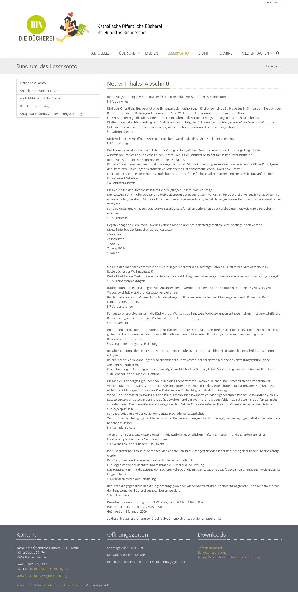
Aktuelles (100, 53)
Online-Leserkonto (33, 83)
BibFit (203, 53)
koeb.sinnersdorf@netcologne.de (48, 569)
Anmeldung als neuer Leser (39, 91)
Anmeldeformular (210, 548)
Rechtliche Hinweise (69, 585)
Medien (151, 53)
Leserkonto (178, 53)
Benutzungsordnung (34, 106)
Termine (225, 53)
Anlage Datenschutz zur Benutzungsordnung (51, 114)
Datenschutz (44, 585)
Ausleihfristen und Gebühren (40, 98)
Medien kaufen (255, 53)
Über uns (127, 53)
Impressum (274, 2)
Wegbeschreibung (54, 576)
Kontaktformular (28, 576)
